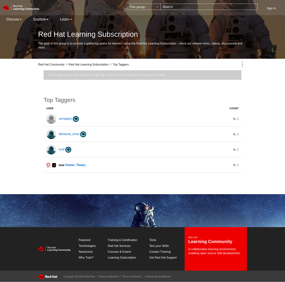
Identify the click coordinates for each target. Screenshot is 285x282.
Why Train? (86, 257)
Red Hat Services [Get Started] (119, 245)
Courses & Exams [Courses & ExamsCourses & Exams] (119, 251)
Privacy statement (108, 276)
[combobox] (209, 7)
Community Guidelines (158, 276)
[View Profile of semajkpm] (65, 118)
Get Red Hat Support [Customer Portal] (163, 257)
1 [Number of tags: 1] (238, 118)
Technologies (87, 245)
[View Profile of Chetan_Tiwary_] (76, 165)
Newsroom (86, 251)
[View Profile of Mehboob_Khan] (69, 134)
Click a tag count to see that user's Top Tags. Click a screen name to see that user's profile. (107, 74)
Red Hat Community (51, 64)
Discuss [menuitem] (12, 19)
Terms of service (131, 276)
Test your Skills (159, 245)
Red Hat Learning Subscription (89, 64)
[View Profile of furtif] (61, 149)
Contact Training (160, 251)
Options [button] (242, 64)
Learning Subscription (122, 257)
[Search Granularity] (143, 7)
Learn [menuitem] (64, 19)
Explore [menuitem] (39, 19)
